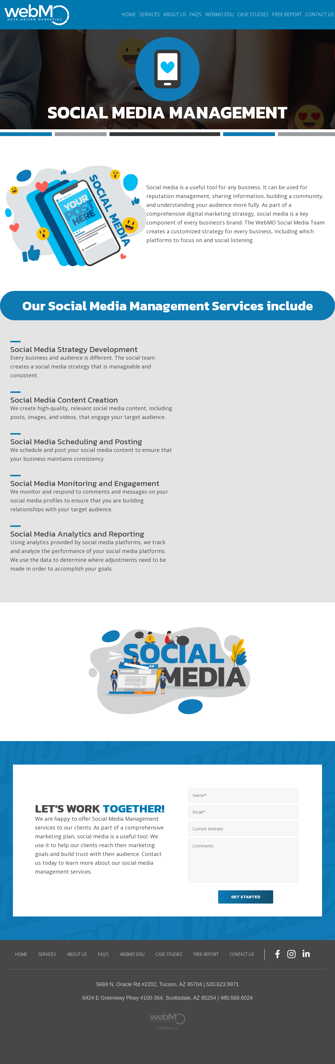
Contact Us (319, 14)
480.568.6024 (236, 995)
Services (149, 14)
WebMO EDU (219, 14)
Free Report (287, 14)
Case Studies (252, 14)
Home (129, 14)
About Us (174, 14)
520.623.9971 (222, 981)
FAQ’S (195, 14)
